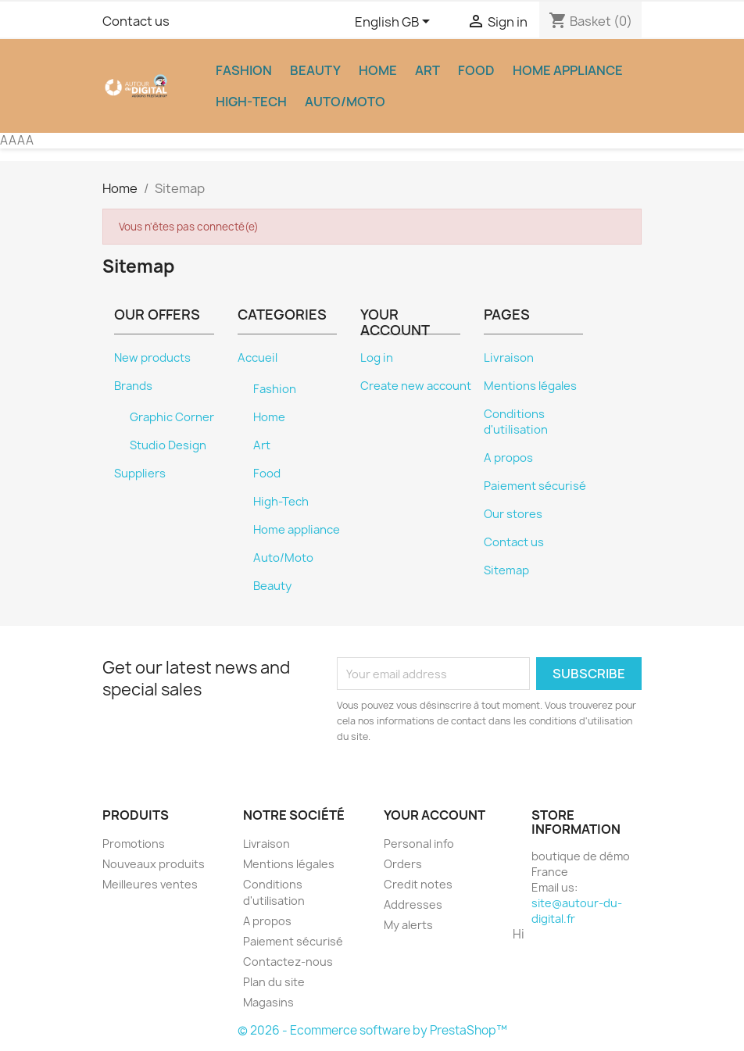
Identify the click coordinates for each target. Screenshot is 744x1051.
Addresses (413, 904)
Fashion (244, 70)
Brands (133, 386)
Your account (434, 815)
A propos (508, 458)
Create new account (415, 386)
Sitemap (506, 570)
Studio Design (168, 445)
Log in (376, 358)
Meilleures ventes (150, 884)
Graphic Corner (172, 417)
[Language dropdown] (395, 22)
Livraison (509, 358)
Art (427, 70)
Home (378, 70)
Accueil (257, 358)
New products (152, 358)
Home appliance (568, 70)
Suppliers (140, 473)
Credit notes (418, 884)
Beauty (315, 70)
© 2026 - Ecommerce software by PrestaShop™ (372, 1030)
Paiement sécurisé (535, 486)
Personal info (419, 843)
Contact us (136, 21)
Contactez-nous (288, 961)
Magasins (268, 1002)
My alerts (408, 924)
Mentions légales (530, 386)
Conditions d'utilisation (516, 422)
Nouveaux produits (153, 863)
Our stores (513, 514)
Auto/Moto (345, 101)
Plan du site (274, 981)
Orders (403, 863)
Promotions (133, 843)
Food (476, 70)
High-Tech (251, 101)
